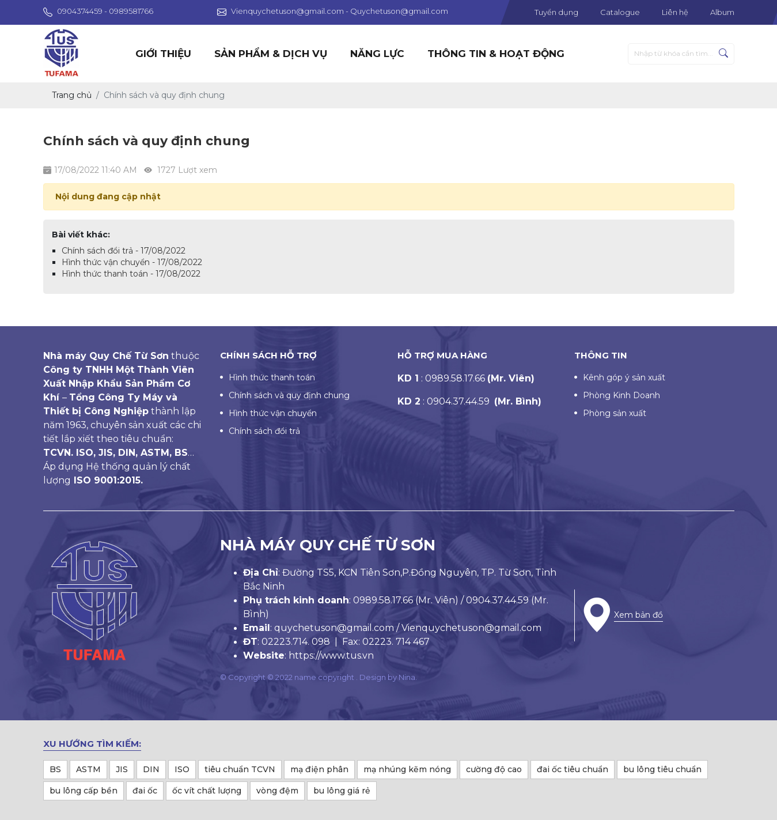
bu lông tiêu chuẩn (662, 769)
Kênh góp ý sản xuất (624, 377)
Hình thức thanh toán (272, 377)
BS (55, 769)
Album (722, 12)
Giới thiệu (163, 53)
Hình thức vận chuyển (273, 413)
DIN (151, 769)
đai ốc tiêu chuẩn (572, 769)
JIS (122, 769)
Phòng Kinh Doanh (621, 395)
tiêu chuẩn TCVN (239, 769)
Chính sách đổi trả (264, 431)
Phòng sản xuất (614, 413)
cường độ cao (494, 769)
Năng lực (377, 53)
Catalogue (620, 12)
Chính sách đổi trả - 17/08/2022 (123, 250)
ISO (182, 769)
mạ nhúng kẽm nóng (407, 769)
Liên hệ (675, 12)
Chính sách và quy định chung (289, 395)
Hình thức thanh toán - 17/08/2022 (131, 274)
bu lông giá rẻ (341, 790)
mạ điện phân (319, 769)
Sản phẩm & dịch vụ (270, 53)
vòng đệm (277, 790)
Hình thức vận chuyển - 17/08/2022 (132, 262)
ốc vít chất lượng (206, 790)
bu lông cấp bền (84, 790)
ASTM (88, 769)
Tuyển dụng (556, 12)
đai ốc (144, 790)
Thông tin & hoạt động (495, 53)
